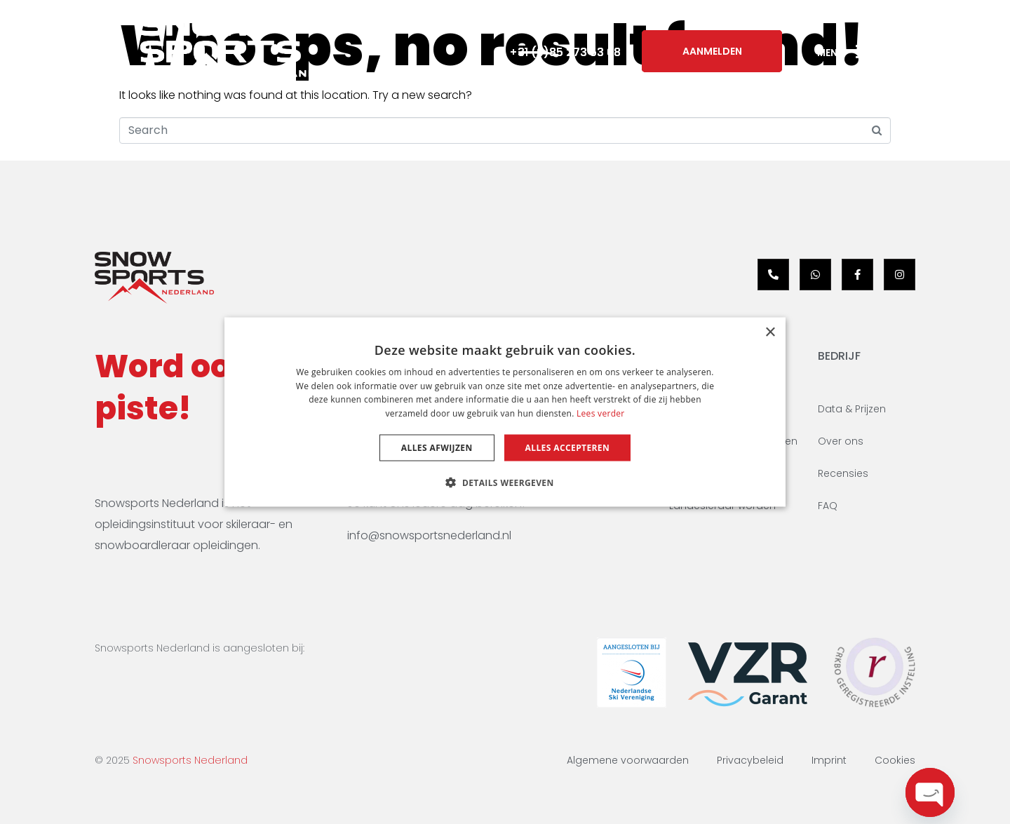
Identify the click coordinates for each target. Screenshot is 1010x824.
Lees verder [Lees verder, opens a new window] (601, 413)
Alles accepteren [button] (567, 448)
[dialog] (505, 412)
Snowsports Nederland (190, 760)
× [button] (770, 332)
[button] (504, 482)
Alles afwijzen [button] (437, 448)
